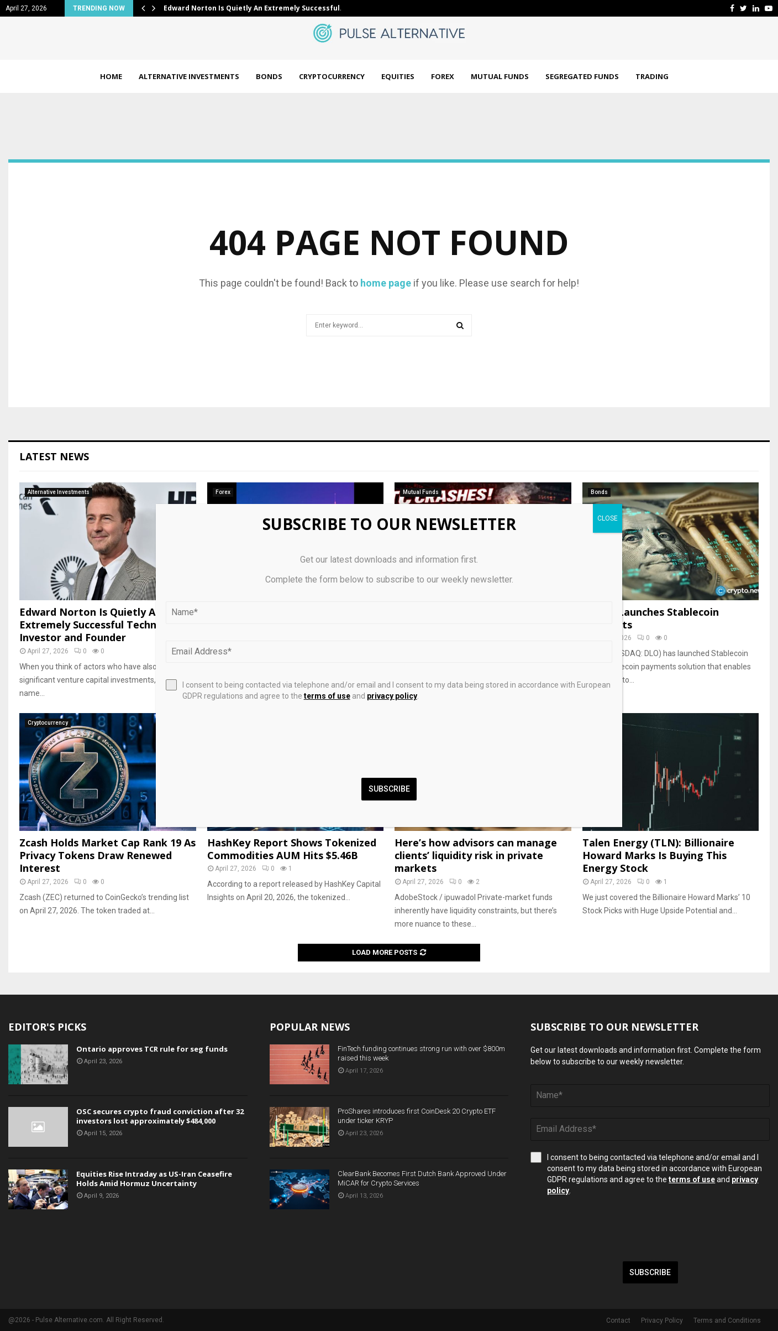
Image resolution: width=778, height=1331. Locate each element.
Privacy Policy (662, 1320)
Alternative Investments (189, 76)
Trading (652, 76)
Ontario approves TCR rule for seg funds (152, 1049)
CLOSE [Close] (607, 518)
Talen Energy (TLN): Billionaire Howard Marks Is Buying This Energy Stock (658, 855)
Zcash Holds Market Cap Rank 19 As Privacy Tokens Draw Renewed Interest (107, 855)
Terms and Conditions (727, 1320)
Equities (397, 76)
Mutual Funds (500, 76)
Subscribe (650, 1272)
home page (385, 283)
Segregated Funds (582, 76)
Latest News (54, 456)
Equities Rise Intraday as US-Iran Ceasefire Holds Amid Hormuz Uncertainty (154, 1178)
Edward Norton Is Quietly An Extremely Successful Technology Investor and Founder (102, 624)
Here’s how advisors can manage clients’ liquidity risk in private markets (476, 855)
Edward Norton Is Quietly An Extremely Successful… (254, 8)
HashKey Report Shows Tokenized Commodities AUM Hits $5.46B (291, 849)
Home (111, 76)
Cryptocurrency (332, 76)
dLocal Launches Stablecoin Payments (650, 618)
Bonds (269, 76)
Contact (618, 1320)
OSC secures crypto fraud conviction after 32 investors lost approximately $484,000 (160, 1116)
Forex (442, 76)
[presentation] (614, 1228)
